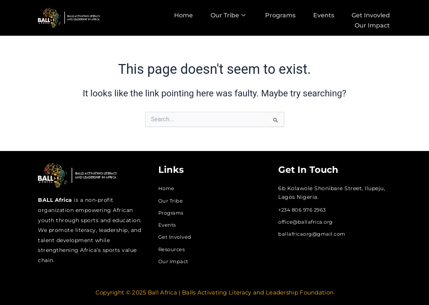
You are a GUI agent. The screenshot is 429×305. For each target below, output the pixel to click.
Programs (279, 14)
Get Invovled (372, 14)
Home (179, 14)
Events (323, 14)
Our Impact (373, 23)
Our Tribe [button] (225, 14)
